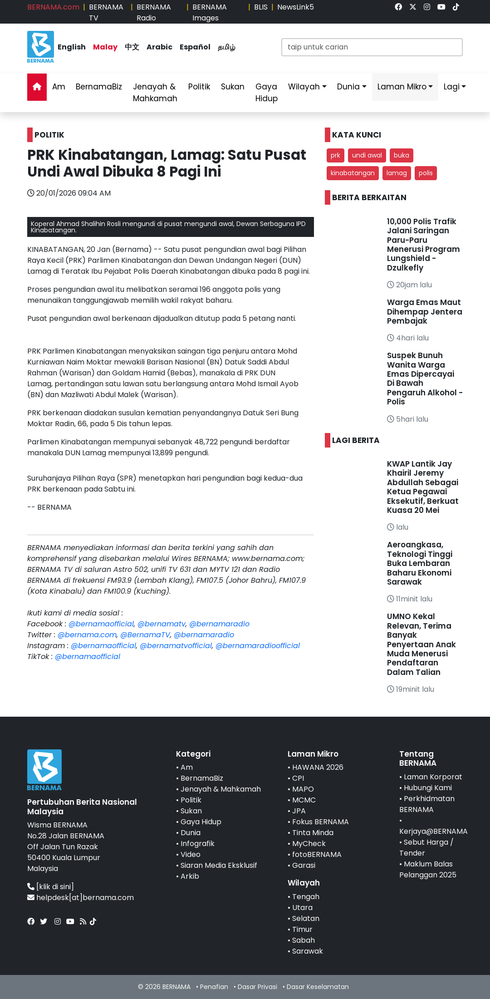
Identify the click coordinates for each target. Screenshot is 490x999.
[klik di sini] (55, 886)
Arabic (159, 47)
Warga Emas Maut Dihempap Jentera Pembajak (424, 311)
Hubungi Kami (428, 787)
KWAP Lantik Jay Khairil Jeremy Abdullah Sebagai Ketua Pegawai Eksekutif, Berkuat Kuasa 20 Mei (423, 487)
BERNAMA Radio (154, 12)
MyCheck (309, 843)
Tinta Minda (312, 832)
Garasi (303, 865)
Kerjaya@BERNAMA (433, 831)
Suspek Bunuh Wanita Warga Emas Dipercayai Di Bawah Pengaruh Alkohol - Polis (425, 378)
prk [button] (335, 155)
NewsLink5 (295, 7)
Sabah (303, 940)
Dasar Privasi (257, 986)
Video (191, 854)
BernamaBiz (99, 86)
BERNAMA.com (53, 7)
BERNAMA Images (209, 12)
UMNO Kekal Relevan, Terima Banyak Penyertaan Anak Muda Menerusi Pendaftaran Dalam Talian (421, 644)
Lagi (452, 86)
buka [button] (401, 155)
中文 (132, 47)
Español (195, 47)
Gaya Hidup (266, 92)
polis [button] (426, 172)
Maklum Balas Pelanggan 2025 (427, 869)
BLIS (261, 7)
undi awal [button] (367, 155)
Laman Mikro (401, 86)
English (72, 47)
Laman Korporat (433, 777)
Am (58, 86)
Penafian (214, 986)
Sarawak (307, 951)
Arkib (190, 876)
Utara (302, 907)
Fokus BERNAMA (320, 822)
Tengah (305, 896)
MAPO (303, 789)
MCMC (304, 800)
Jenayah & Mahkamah (155, 92)
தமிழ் (226, 47)
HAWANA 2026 (317, 767)
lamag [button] (397, 172)
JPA (299, 811)
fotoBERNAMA (317, 854)
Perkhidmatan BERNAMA (427, 804)
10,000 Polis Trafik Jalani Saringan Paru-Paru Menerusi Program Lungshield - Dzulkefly (423, 244)
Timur (302, 929)
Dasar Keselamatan (318, 986)
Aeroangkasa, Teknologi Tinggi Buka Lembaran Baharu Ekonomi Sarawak (419, 563)
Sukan (233, 86)
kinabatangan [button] (353, 172)
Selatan (305, 918)
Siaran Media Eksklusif (219, 865)
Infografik (198, 843)
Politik (199, 86)
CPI (298, 778)
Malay (105, 47)
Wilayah (304, 86)
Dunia (348, 86)
